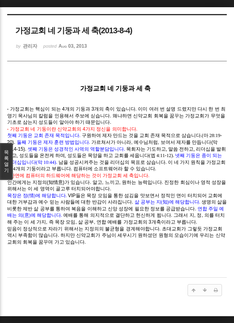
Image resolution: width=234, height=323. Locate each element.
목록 (6, 161)
